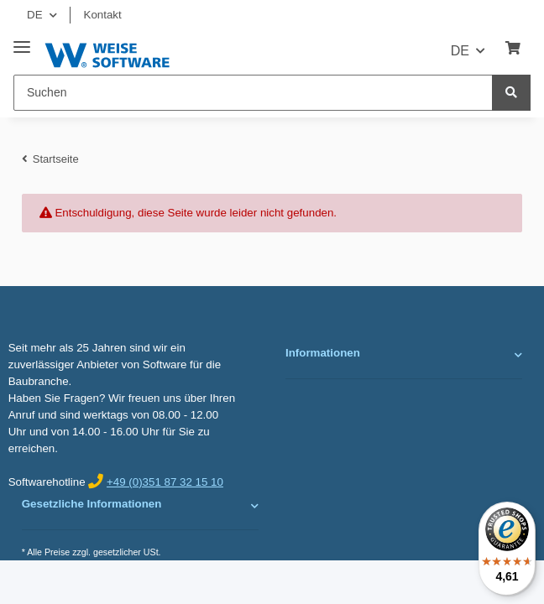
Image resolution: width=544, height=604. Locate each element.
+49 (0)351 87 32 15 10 (165, 482)
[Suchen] (253, 93)
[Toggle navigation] (21, 40)
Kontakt (103, 14)
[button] (403, 355)
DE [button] (35, 14)
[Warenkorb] (513, 48)
